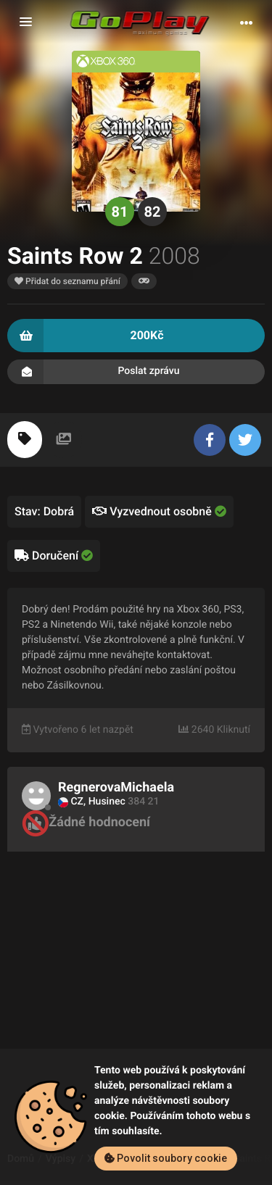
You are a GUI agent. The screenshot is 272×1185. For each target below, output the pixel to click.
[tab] (24, 439)
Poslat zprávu (136, 371)
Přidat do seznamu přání (67, 281)
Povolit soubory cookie (165, 1158)
